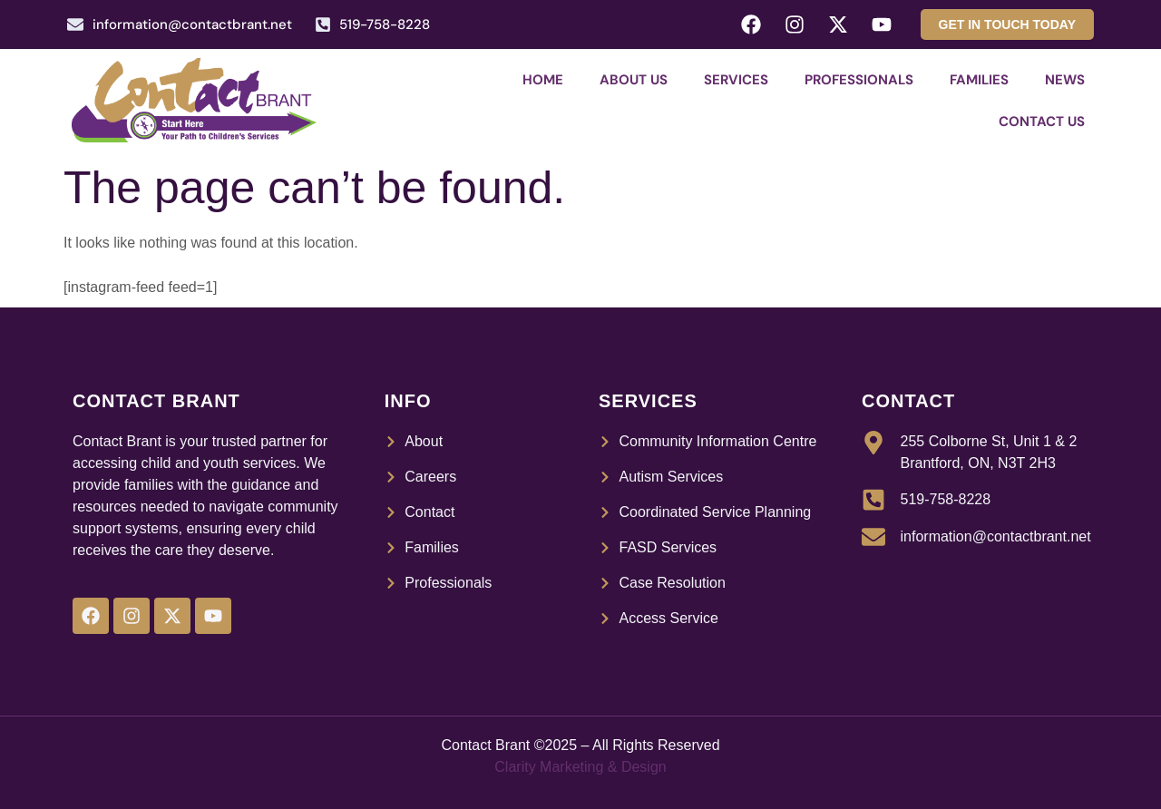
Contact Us (1042, 121)
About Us (634, 80)
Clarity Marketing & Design (580, 767)
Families (979, 80)
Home (542, 80)
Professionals (859, 80)
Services (736, 80)
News (1065, 80)
